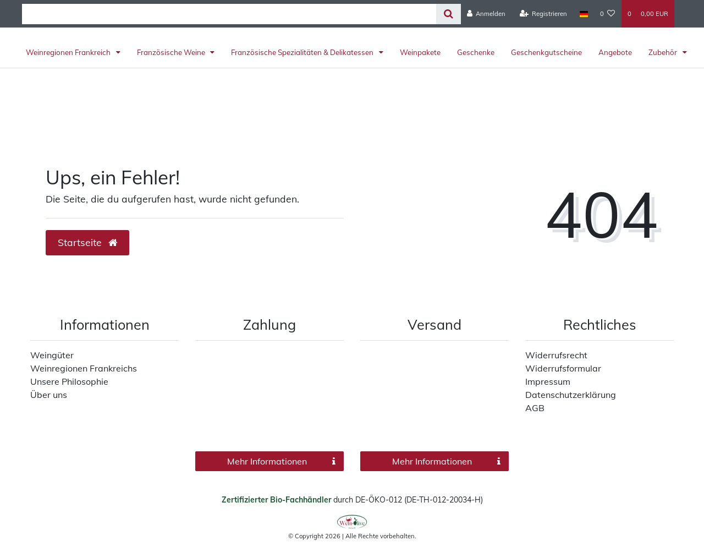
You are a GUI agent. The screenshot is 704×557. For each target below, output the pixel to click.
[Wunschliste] (608, 14)
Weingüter (52, 355)
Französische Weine (172, 52)
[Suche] (448, 14)
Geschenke (475, 52)
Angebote (615, 52)
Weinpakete (420, 52)
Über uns (48, 394)
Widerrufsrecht (556, 355)
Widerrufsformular (563, 368)
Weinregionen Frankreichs (83, 368)
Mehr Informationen (281, 461)
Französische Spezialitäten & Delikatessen (303, 52)
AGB (534, 407)
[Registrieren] (544, 14)
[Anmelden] (486, 14)
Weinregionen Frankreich (69, 52)
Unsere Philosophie (69, 381)
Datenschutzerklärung (570, 394)
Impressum (547, 381)
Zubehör (663, 52)
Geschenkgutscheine (546, 52)
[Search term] (229, 14)
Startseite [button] (87, 242)
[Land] (583, 14)
